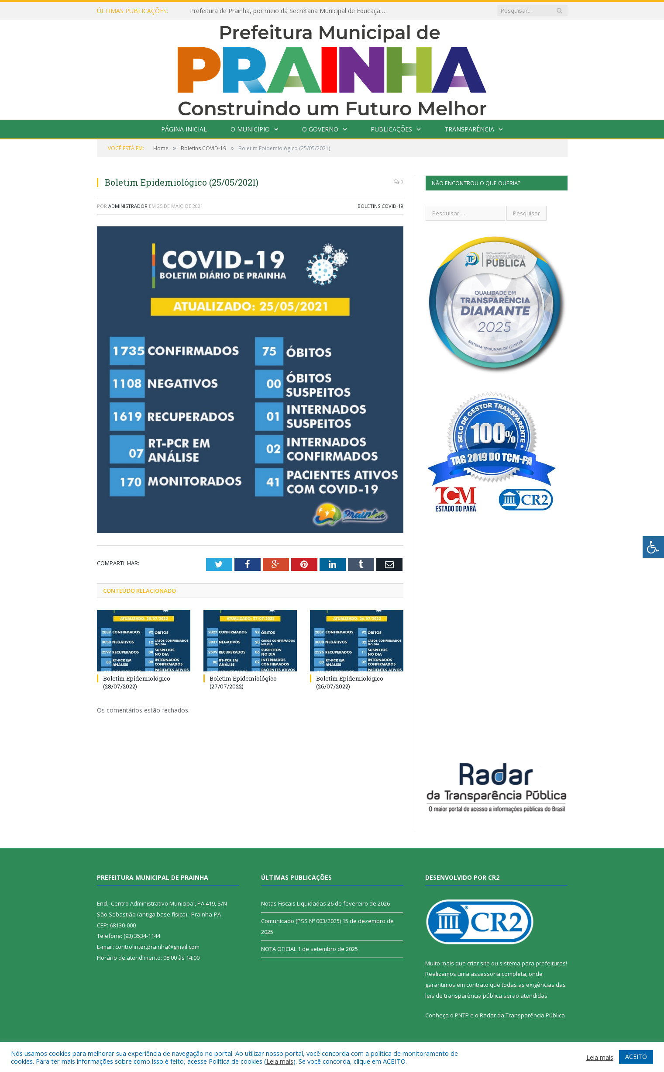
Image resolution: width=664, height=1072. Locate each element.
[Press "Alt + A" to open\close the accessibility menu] (653, 547)
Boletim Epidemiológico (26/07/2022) (349, 682)
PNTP (462, 1015)
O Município (250, 129)
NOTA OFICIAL (278, 949)
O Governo (320, 129)
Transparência (469, 129)
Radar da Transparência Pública (522, 1015)
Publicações (391, 129)
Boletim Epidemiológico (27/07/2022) (243, 682)
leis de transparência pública (463, 995)
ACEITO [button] (636, 1056)
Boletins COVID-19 (380, 206)
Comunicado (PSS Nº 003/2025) (301, 921)
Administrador (128, 206)
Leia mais (279, 1061)
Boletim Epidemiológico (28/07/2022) (136, 682)
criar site (478, 963)
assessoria (485, 974)
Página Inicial (184, 129)
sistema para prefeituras (532, 963)
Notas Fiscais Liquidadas (293, 903)
